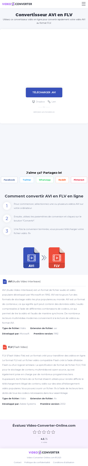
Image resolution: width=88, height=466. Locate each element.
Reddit (62, 180)
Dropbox (38, 101)
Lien (52, 101)
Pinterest (79, 180)
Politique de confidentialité (37, 462)
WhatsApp (45, 180)
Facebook (9, 180)
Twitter (27, 180)
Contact (17, 462)
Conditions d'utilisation (63, 462)
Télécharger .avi (44, 92)
